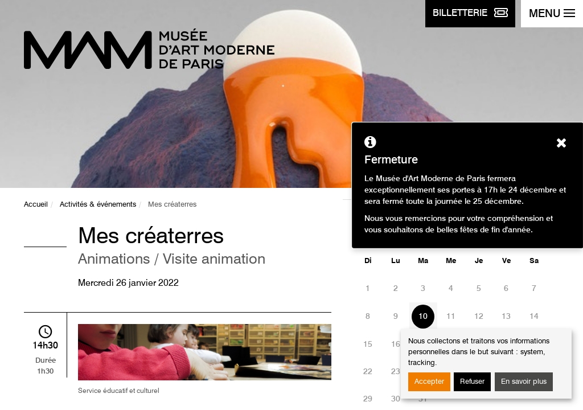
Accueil (36, 204)
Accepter (429, 382)
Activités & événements (98, 204)
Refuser (472, 382)
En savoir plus (524, 382)
